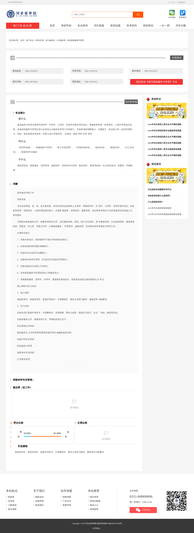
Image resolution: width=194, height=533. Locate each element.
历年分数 (181, 25)
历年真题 (99, 25)
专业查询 (82, 25)
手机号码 (76, 71)
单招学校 (66, 25)
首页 (52, 25)
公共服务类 (61, 40)
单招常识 (156, 99)
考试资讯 (156, 164)
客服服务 (181, 2)
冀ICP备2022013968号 (113, 523)
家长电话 (136, 71)
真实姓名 (17, 71)
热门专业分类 (22, 25)
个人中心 (171, 2)
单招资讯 (148, 25)
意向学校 (17, 82)
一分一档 (164, 25)
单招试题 (115, 25)
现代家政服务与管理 (75, 40)
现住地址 (76, 82)
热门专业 (29, 40)
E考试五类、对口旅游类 (45, 40)
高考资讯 (132, 25)
